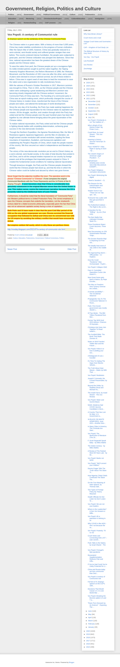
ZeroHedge (88, 69)
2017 (88, 641)
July (90, 117)
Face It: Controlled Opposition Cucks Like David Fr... (97, 272)
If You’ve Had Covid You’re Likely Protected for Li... (97, 565)
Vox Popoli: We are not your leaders (96, 505)
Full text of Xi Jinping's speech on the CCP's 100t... (96, 584)
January (91, 627)
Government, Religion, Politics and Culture (53, 8)
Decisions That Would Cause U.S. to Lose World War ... (96, 591)
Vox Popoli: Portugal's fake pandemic (96, 551)
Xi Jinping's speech (15, 39)
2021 (88, 98)
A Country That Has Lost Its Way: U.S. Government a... (97, 414)
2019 (88, 634)
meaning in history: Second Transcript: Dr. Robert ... (97, 141)
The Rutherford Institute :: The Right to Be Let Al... (97, 206)
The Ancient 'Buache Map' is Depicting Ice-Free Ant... (97, 241)
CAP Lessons (50, 23)
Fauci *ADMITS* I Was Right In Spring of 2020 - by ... (97, 149)
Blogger (71, 662)
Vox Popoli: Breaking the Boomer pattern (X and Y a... (97, 598)
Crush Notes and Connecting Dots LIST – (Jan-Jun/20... (97, 538)
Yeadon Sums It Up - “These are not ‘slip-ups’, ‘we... (96, 193)
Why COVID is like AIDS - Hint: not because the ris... (97, 525)
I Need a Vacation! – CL (96, 180)
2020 (88, 631)
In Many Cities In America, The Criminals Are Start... (97, 428)
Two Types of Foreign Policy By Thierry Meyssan (95, 492)
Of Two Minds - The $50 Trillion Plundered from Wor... (97, 315)
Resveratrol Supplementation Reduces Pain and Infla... (95, 558)
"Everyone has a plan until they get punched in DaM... (97, 200)
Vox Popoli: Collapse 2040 (97, 267)
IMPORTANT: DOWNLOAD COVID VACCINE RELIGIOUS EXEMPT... (97, 164)
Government (29, 14)
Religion (11, 23)
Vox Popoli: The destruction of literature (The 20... (97, 436)
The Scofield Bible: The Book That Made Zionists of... (96, 336)
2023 (88, 92)
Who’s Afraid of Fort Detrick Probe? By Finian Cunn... (95, 127)
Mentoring (30, 19)
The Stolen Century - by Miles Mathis (96, 447)
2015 (88, 647)
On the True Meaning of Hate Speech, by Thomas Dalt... (96, 485)
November (92, 104)
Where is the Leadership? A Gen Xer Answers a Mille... (97, 511)
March (90, 621)
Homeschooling (30, 23)
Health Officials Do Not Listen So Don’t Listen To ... (96, 499)
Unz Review (88, 65)
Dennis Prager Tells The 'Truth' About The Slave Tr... (97, 470)
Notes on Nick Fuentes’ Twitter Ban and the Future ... (96, 343)
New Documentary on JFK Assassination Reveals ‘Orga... (97, 233)
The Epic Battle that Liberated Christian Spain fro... (95, 219)
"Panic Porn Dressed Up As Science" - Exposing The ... (97, 605)
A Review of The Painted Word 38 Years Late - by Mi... (97, 453)
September (92, 111)
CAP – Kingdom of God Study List (96, 47)
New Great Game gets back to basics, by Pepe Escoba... (97, 279)
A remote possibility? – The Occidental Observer (96, 294)
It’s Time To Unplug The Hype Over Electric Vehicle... (96, 363)
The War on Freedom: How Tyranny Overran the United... (96, 286)
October (91, 108)
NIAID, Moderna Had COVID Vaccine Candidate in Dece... (96, 407)
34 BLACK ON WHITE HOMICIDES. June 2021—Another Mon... (97, 421)
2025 (88, 86)
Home (42, 249)
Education (12, 19)
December (92, 101)
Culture (72, 14)
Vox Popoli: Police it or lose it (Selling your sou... (96, 351)
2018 (88, 637)
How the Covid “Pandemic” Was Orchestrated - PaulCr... (97, 262)
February (91, 624)
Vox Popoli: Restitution (96, 375)
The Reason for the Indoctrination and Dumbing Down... (95, 185)
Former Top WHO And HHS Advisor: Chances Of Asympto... (97, 322)
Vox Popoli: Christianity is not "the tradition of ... (97, 121)
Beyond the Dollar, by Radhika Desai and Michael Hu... (95, 388)
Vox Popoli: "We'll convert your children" (97, 464)
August (91, 114)
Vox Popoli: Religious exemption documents (97, 171)
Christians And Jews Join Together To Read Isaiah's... (97, 329)
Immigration (99, 19)
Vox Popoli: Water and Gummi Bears (96, 401)
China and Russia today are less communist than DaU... (96, 571)
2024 (88, 89)
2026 (88, 83)
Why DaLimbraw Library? (93, 34)
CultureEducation (78, 19)
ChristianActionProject (53, 19)
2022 (88, 95)
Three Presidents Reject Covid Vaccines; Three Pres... (97, 226)
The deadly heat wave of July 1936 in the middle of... (97, 248)
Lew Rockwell (89, 61)
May (90, 614)
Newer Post (12, 249)
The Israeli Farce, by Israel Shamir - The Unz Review (97, 395)
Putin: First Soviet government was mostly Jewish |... (97, 308)
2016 (88, 644)
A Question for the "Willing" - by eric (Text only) (97, 212)
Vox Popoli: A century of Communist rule (96, 578)
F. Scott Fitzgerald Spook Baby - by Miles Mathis (97, 442)
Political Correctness (51, 14)
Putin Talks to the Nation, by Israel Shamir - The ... (97, 545)
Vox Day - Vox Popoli (91, 57)
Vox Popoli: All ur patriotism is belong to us (96, 518)
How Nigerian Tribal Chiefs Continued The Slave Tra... (97, 478)
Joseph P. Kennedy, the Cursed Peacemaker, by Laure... (97, 380)
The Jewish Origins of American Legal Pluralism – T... (96, 156)
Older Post (72, 249)
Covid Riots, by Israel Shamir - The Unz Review (95, 134)
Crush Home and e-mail (92, 38)
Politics (11, 14)
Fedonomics (90, 14)
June (90, 611)
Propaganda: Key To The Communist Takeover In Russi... (97, 301)
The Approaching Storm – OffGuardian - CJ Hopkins (97, 255)
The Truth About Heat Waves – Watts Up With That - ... (97, 370)
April (90, 617)
